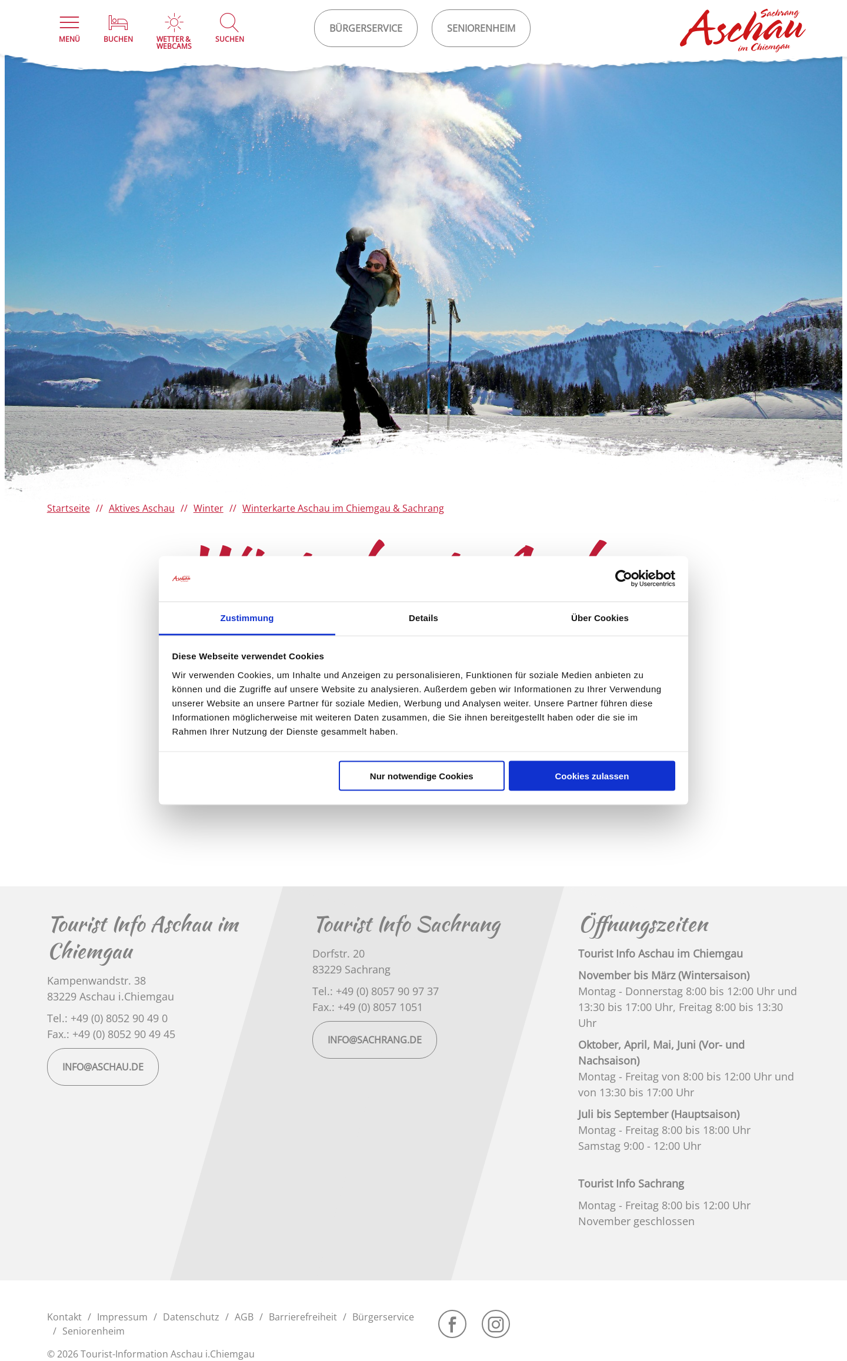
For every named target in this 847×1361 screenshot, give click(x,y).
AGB (244, 1316)
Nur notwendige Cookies (421, 776)
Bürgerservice (383, 1316)
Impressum (122, 1316)
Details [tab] (423, 617)
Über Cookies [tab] (600, 617)
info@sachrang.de (375, 1039)
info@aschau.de (103, 1066)
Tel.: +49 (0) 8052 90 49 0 (107, 1018)
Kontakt (64, 1316)
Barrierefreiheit (303, 1316)
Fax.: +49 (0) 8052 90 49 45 (111, 1034)
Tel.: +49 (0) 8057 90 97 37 (375, 991)
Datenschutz (191, 1316)
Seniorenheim (93, 1331)
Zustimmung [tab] (247, 617)
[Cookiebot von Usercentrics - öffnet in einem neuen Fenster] (623, 579)
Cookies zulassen (592, 776)
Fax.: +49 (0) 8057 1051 (367, 1007)
